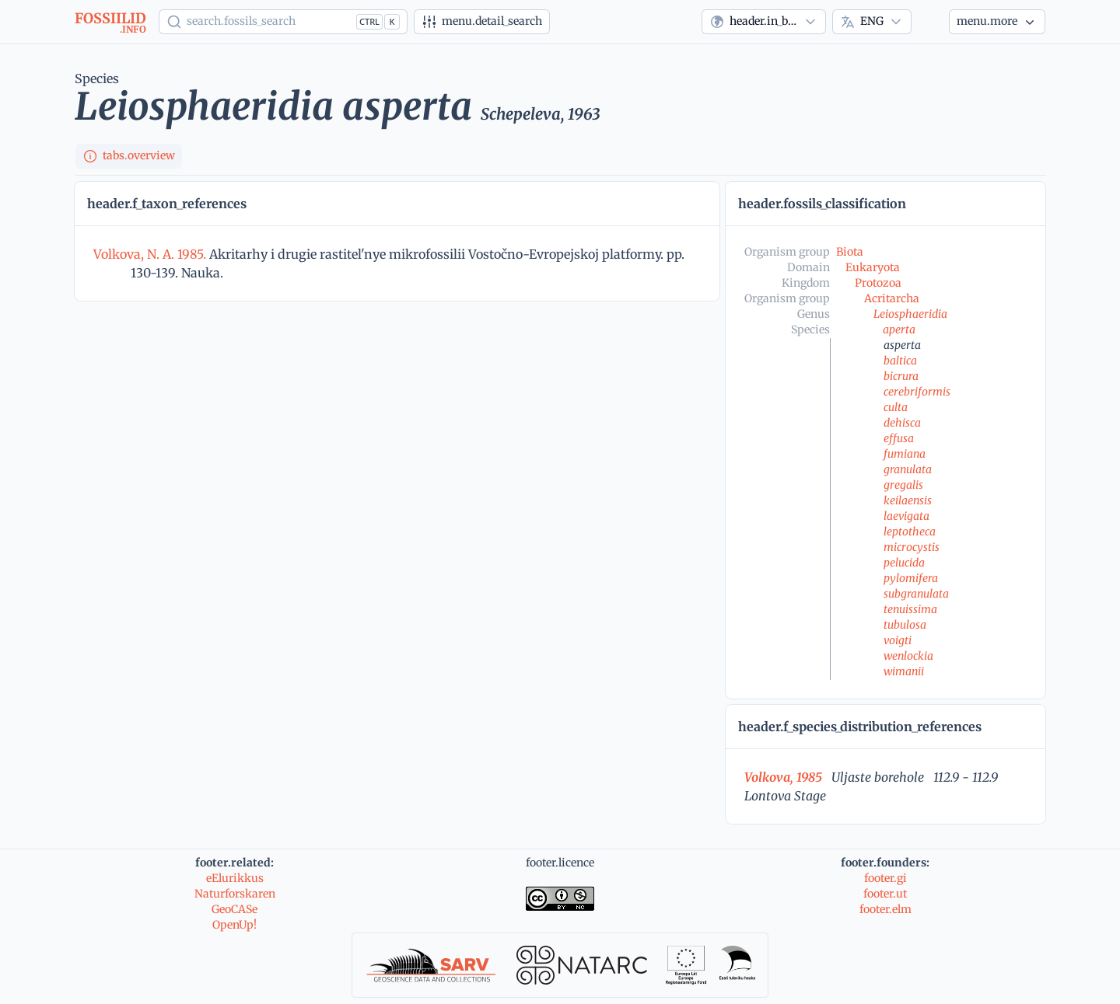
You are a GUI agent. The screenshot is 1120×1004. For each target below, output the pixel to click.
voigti (898, 640)
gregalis (903, 485)
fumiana (905, 454)
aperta (899, 329)
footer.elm (885, 909)
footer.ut (885, 894)
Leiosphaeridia (910, 314)
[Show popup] (283, 21)
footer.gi (885, 878)
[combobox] (764, 21)
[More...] (997, 21)
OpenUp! (234, 925)
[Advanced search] (482, 21)
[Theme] (930, 21)
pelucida (904, 563)
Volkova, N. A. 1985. (151, 254)
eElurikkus (235, 878)
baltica (900, 361)
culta (896, 407)
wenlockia (908, 656)
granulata (908, 469)
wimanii (904, 671)
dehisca (902, 423)
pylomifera (911, 578)
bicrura (901, 376)
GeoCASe (234, 909)
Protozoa (878, 283)
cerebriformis (917, 392)
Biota (849, 252)
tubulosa (905, 625)
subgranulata (916, 594)
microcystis (912, 547)
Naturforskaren (234, 894)
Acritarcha (891, 298)
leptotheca (910, 532)
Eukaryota (872, 267)
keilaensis (908, 500)
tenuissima (910, 609)
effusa (899, 438)
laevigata (906, 516)
